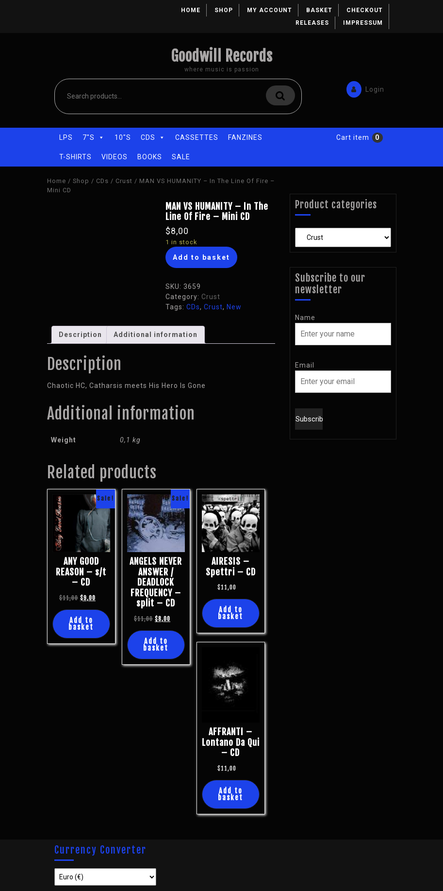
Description (80, 334)
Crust (123, 181)
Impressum (363, 22)
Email (304, 365)
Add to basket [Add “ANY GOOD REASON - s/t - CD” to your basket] (81, 623)
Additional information (155, 334)
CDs (153, 137)
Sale (181, 157)
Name (305, 317)
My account (269, 10)
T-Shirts (75, 157)
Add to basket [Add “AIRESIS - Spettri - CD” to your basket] (230, 613)
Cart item (352, 137)
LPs (66, 137)
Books (149, 157)
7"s (93, 137)
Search (280, 95)
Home (190, 10)
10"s (123, 137)
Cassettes (196, 137)
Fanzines (245, 137)
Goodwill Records (222, 56)
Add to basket (201, 257)
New (234, 307)
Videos (114, 157)
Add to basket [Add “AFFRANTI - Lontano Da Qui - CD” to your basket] (230, 794)
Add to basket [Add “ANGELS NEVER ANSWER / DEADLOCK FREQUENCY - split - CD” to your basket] (155, 644)
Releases (312, 22)
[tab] (80, 335)
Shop (223, 10)
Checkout (364, 10)
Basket (319, 10)
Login (363, 89)
